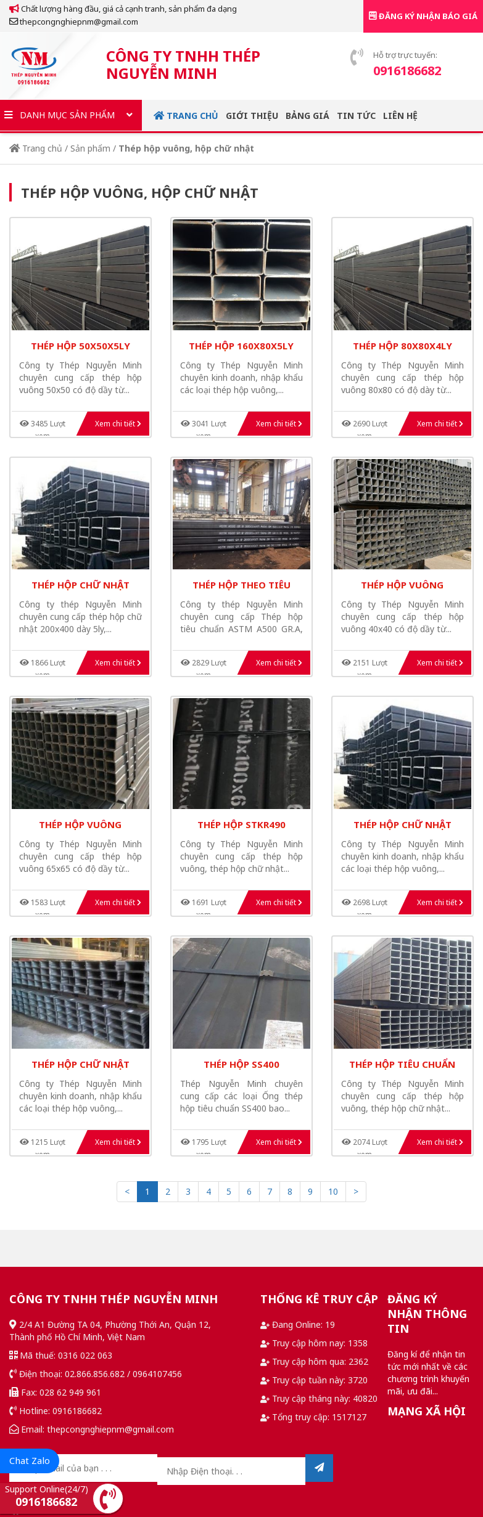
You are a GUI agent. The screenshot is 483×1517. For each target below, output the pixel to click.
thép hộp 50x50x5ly (80, 346)
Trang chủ (186, 115)
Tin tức (356, 115)
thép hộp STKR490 (241, 824)
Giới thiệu (252, 115)
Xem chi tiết (118, 423)
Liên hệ (400, 115)
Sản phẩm (90, 148)
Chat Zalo (29, 1460)
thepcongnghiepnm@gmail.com (73, 21)
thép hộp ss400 (241, 1064)
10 (333, 1191)
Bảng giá (307, 115)
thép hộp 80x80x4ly (402, 346)
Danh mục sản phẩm (71, 115)
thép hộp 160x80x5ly (241, 346)
